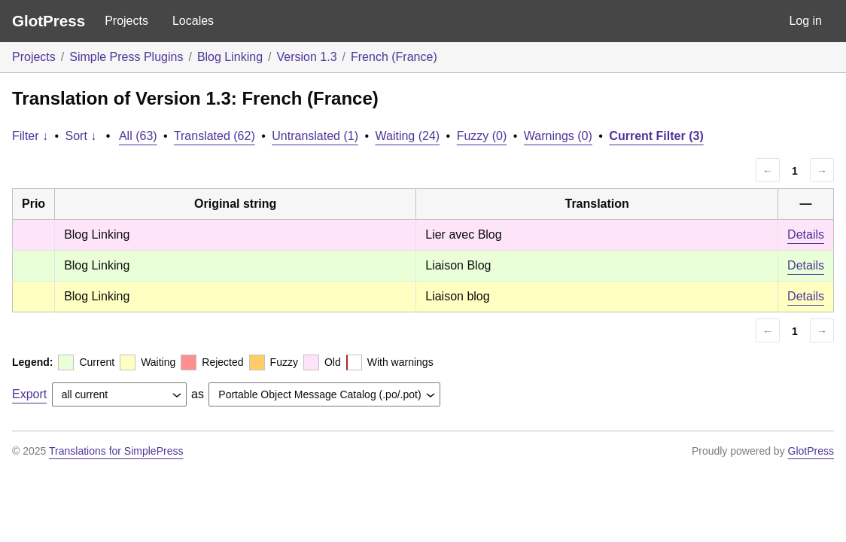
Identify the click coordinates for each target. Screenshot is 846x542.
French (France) (394, 56)
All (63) (138, 135)
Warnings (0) (558, 135)
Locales (193, 20)
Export (29, 394)
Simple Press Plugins (126, 56)
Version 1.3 (307, 56)
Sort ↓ (81, 135)
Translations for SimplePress (116, 451)
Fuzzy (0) (482, 135)
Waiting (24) (408, 135)
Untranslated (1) (315, 135)
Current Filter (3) (656, 135)
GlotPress (48, 20)
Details (805, 234)
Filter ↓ (30, 135)
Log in (805, 20)
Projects (126, 20)
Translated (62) (214, 135)
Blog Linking (230, 56)
